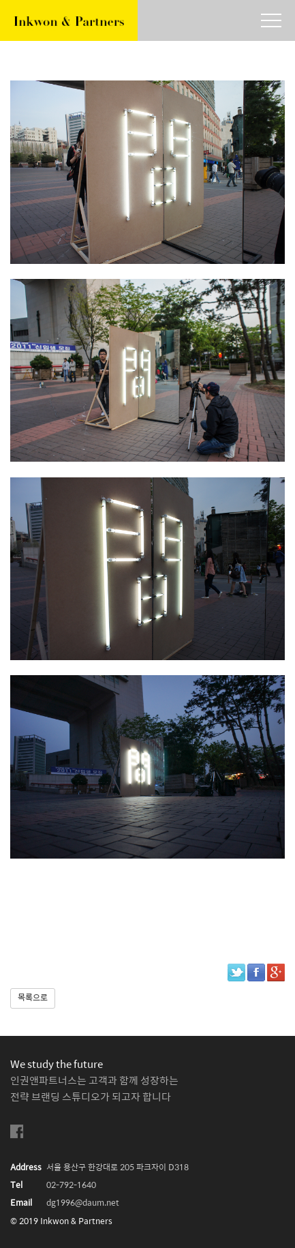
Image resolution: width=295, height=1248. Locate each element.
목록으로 (33, 998)
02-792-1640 (71, 1185)
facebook (17, 1132)
